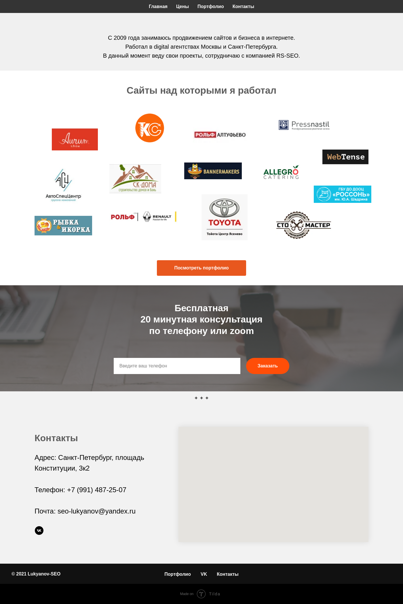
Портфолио (210, 6)
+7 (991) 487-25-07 (96, 490)
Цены (182, 6)
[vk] (39, 530)
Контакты (243, 6)
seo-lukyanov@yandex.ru (97, 511)
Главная (158, 6)
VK (204, 574)
